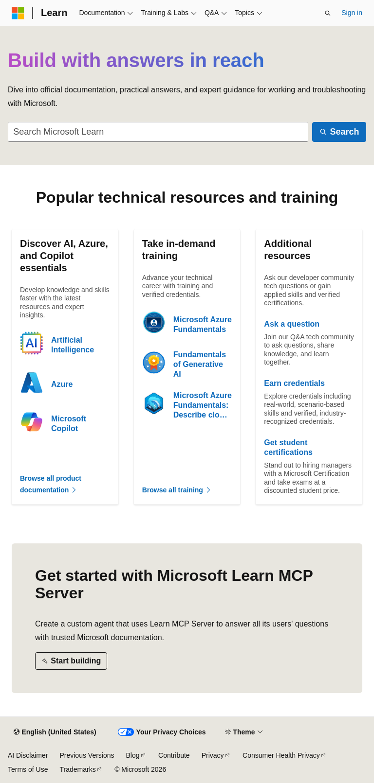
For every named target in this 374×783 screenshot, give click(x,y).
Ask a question (291, 324)
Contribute (174, 755)
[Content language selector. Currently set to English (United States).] (55, 732)
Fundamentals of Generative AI (199, 364)
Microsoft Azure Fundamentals (202, 324)
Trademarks (77, 769)
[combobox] (158, 132)
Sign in (351, 13)
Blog (133, 755)
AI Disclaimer (28, 755)
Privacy (213, 755)
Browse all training (177, 490)
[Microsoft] (18, 13)
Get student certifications (288, 447)
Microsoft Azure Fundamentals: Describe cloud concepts (202, 405)
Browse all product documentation (50, 484)
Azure (62, 384)
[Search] (339, 132)
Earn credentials (294, 383)
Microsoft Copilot (68, 424)
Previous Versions (86, 755)
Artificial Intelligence (72, 345)
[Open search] (327, 13)
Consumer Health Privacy (281, 755)
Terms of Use (28, 769)
